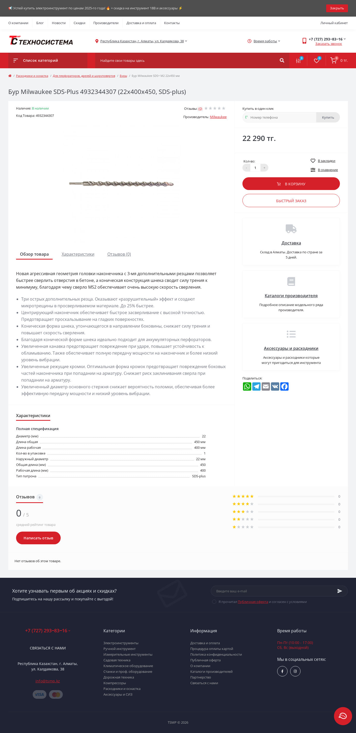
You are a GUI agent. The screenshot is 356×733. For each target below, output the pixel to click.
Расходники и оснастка (32, 76)
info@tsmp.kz (48, 680)
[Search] (282, 60)
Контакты (172, 23)
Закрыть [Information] (337, 8)
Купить (328, 117)
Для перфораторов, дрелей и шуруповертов (84, 76)
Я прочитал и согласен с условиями (263, 602)
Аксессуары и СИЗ (117, 694)
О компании (18, 23)
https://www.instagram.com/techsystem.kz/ (295, 671)
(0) (200, 108)
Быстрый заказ (291, 200)
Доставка (291, 243)
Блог (40, 23)
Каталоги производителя (291, 295)
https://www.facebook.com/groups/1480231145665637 (282, 671)
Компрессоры (114, 683)
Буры (123, 76)
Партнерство (200, 677)
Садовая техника (116, 660)
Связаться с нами (48, 648)
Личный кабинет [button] (334, 23)
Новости (59, 23)
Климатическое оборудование (128, 665)
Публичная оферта (253, 601)
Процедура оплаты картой (211, 648)
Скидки (79, 23)
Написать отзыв (38, 537)
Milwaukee (218, 116)
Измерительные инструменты (127, 654)
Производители (105, 23)
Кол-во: (249, 161)
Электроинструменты (120, 643)
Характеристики (78, 254)
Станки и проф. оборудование (127, 671)
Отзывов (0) (119, 254)
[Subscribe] (340, 591)
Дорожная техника (118, 677)
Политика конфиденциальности (216, 654)
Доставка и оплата (141, 23)
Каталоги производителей (211, 671)
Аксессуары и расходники (291, 348)
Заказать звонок (328, 44)
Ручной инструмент (119, 648)
